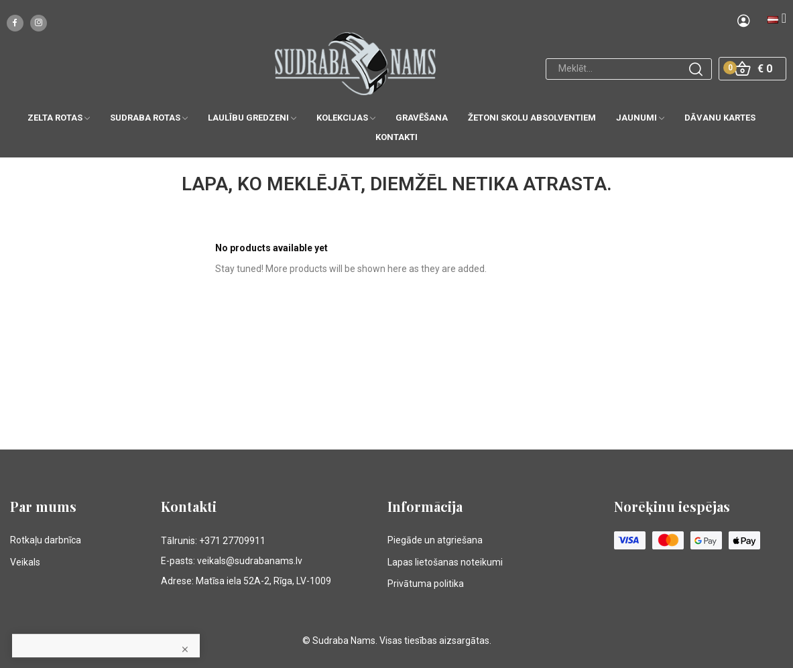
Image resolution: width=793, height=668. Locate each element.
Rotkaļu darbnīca (45, 540)
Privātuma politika (425, 583)
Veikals (25, 562)
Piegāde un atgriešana (435, 540)
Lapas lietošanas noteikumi (445, 562)
